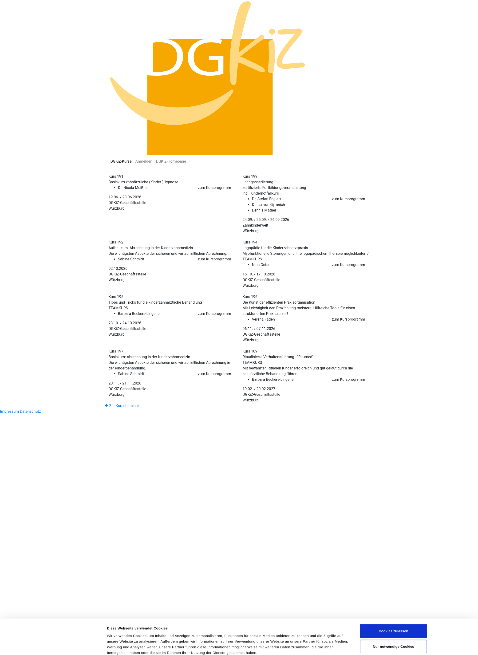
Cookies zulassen (393, 534)
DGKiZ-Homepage (171, 161)
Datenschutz (30, 411)
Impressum (9, 411)
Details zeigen (295, 577)
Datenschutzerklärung (201, 562)
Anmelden (143, 161)
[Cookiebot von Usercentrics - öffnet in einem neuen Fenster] (75, 576)
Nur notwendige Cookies (393, 550)
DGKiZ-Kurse (121, 161)
